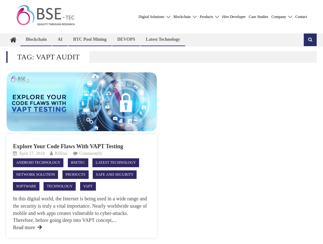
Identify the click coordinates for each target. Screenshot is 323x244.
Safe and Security (114, 174)
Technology (60, 186)
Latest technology (163, 39)
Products (209, 17)
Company (282, 17)
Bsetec (78, 162)
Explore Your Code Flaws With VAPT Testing (68, 146)
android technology (38, 162)
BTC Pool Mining (90, 39)
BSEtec (61, 153)
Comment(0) (90, 153)
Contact (301, 17)
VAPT (88, 186)
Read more (27, 227)
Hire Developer (234, 17)
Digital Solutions (154, 17)
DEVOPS (126, 39)
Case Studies (258, 17)
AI (59, 39)
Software (26, 186)
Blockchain (185, 17)
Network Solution (35, 174)
